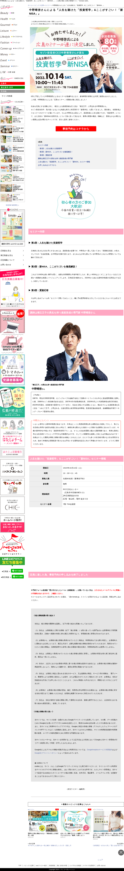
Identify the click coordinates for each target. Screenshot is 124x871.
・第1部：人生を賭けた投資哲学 (50, 148)
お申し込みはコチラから (47, 165)
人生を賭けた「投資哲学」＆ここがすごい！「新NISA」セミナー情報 (64, 162)
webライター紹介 (41, 865)
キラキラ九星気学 (89, 865)
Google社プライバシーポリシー (46, 753)
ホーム (30, 5)
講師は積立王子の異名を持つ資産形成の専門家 (55, 158)
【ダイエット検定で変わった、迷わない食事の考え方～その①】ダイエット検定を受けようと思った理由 (108, 835)
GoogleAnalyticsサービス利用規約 (99, 750)
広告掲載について (8, 260)
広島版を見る (6, 251)
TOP (19, 865)
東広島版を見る (7, 255)
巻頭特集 (52, 865)
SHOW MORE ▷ (12, 205)
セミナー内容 (43, 145)
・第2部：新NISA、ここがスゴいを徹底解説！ (55, 152)
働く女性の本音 (62, 865)
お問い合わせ (6, 265)
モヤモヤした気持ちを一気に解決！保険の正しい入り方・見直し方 (49, 845)
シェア (100, 860)
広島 (57, 809)
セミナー (48, 5)
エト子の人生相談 (75, 865)
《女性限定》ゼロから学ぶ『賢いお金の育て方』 (108, 845)
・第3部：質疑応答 (45, 155)
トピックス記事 (39, 5)
